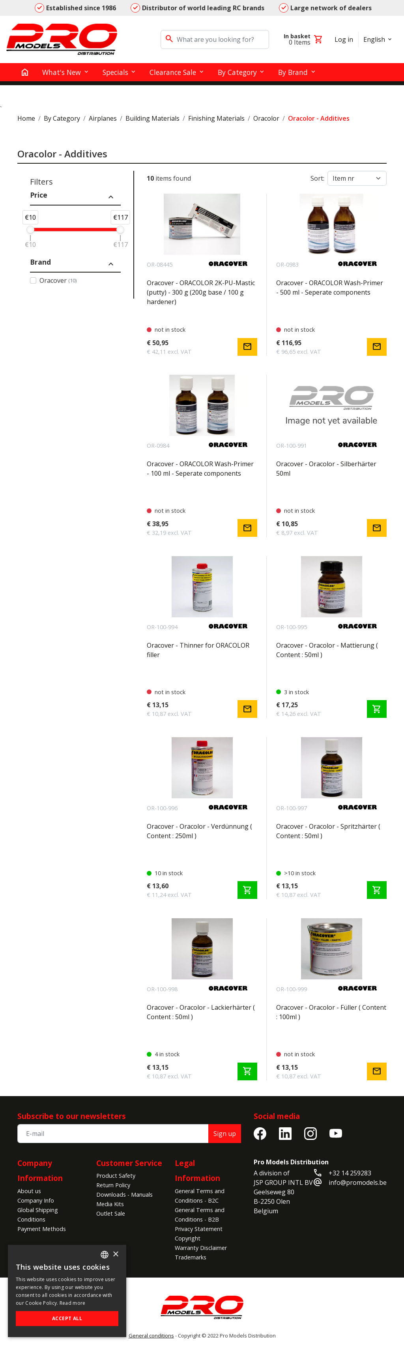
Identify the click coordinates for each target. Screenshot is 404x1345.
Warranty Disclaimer (201, 1248)
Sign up (224, 1133)
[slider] (30, 230)
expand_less (111, 197)
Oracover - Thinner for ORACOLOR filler (198, 650)
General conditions (151, 1335)
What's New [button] (61, 72)
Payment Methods (41, 1229)
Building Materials (152, 118)
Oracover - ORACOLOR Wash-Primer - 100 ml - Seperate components (200, 469)
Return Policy (113, 1185)
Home (26, 118)
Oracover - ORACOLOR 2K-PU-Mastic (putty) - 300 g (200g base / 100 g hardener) (201, 292)
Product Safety (115, 1175)
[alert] (67, 1291)
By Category (62, 118)
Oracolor (266, 118)
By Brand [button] (293, 72)
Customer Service (129, 1163)
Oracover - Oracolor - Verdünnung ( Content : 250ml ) (199, 831)
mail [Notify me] (247, 346)
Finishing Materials (216, 118)
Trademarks (190, 1257)
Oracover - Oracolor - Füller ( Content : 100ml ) (331, 1012)
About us (29, 1191)
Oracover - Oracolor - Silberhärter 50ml (326, 469)
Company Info (35, 1200)
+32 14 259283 (350, 1173)
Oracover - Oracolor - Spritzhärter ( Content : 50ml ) (328, 831)
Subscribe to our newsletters (71, 1116)
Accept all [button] (67, 1318)
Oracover (58, 280)
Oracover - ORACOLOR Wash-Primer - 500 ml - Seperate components (329, 287)
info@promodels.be (358, 1182)
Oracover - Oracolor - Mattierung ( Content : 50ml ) (327, 650)
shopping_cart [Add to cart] (377, 709)
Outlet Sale (110, 1213)
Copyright (187, 1238)
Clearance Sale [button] (173, 72)
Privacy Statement (199, 1229)
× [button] (115, 1254)
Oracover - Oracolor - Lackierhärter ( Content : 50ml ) (201, 1012)
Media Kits (110, 1204)
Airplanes (103, 118)
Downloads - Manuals (124, 1194)
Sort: (317, 178)
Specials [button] (115, 72)
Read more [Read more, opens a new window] (73, 1303)
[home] (25, 72)
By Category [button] (237, 72)
